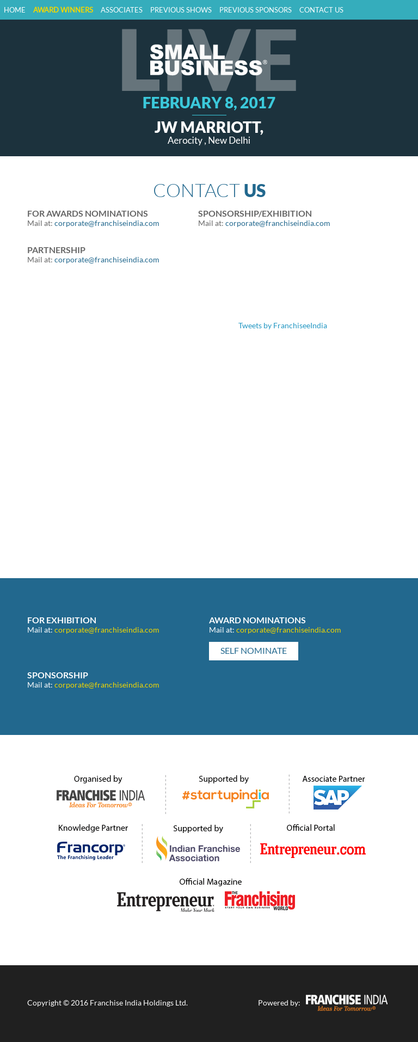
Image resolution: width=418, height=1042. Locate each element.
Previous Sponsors (255, 9)
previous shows (181, 9)
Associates (122, 9)
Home (15, 9)
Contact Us (321, 9)
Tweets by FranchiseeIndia (282, 325)
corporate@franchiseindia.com (106, 223)
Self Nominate (253, 650)
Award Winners (63, 9)
